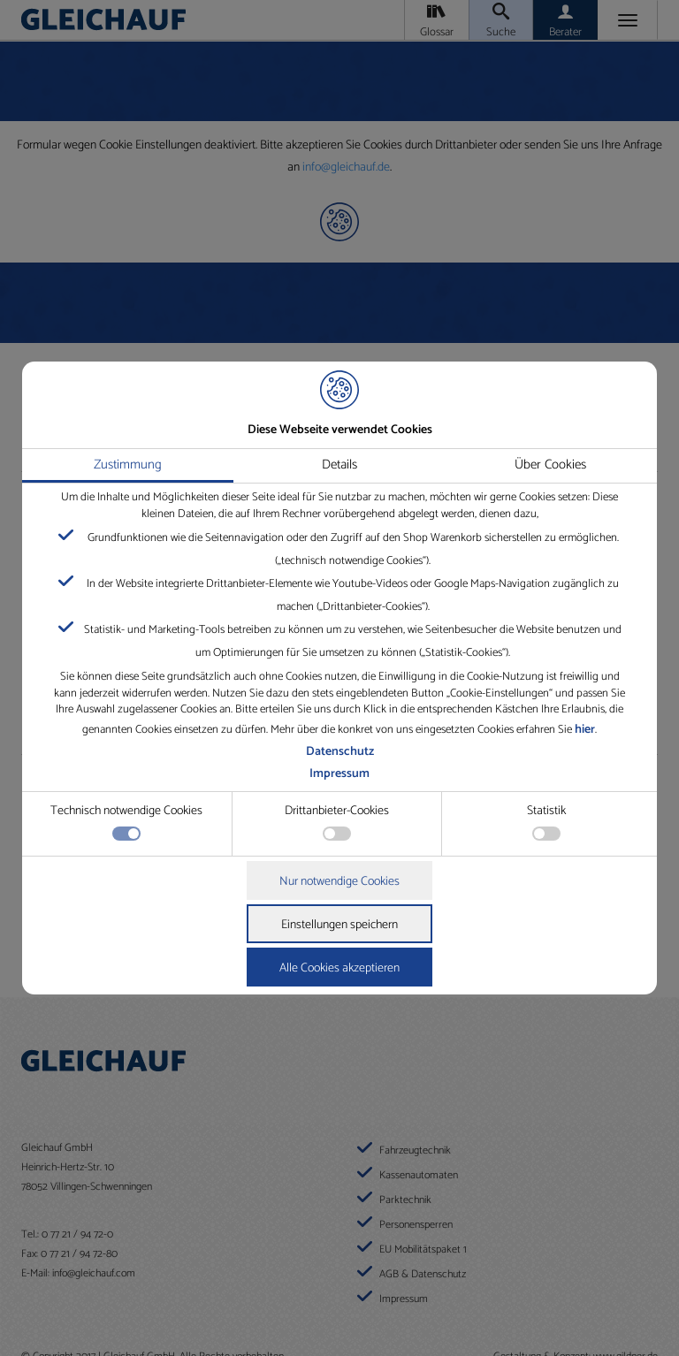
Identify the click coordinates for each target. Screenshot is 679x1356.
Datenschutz (340, 752)
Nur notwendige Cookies (339, 882)
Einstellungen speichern (339, 925)
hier (585, 730)
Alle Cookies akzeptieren (339, 968)
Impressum (339, 774)
